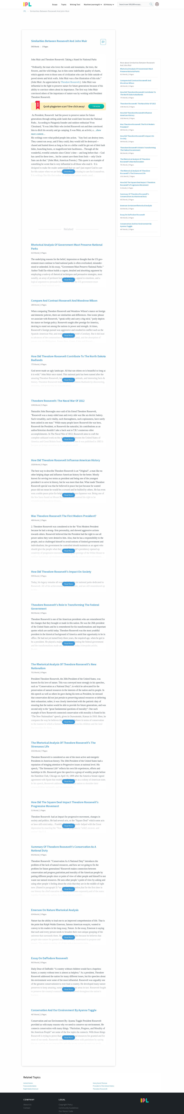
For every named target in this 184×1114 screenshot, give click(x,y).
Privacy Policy (64, 1096)
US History (108, 4)
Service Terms (65, 1099)
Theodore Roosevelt (70, 82)
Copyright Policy (66, 1086)
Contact (26, 1090)
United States (28, 1065)
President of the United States (103, 1068)
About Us (27, 1086)
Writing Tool (76, 4)
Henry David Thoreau (100, 1065)
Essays (56, 4)
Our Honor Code (66, 1093)
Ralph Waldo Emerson (31, 1071)
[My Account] (158, 4)
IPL (24, 11)
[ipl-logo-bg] (28, 4)
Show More (68, 153)
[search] (151, 4)
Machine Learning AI (92, 4)
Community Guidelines (68, 1090)
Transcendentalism (29, 1068)
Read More (68, 262)
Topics (64, 4)
